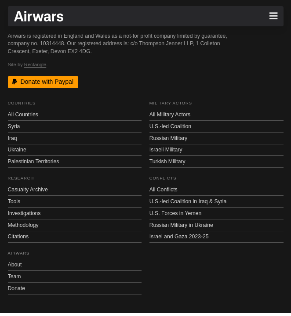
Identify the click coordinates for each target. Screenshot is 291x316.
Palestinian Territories (33, 161)
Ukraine (17, 150)
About (15, 265)
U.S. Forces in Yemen (175, 213)
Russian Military (168, 138)
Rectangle (35, 64)
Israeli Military (165, 150)
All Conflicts (163, 190)
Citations (18, 236)
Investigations (24, 213)
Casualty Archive (28, 190)
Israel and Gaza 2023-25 (179, 236)
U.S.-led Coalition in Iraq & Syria (188, 201)
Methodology (23, 225)
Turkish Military (167, 161)
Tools (14, 201)
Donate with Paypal (42, 81)
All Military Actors (169, 114)
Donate (16, 288)
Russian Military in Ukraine (181, 225)
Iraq (12, 138)
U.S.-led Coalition (170, 126)
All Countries (23, 114)
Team (14, 276)
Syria (14, 126)
